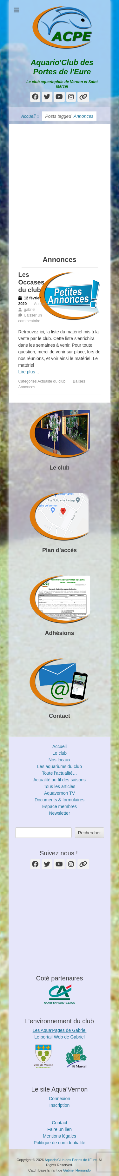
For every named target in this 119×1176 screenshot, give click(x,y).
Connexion (59, 1098)
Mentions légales (59, 1136)
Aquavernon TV (59, 793)
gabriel (30, 309)
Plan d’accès (59, 550)
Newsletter (59, 813)
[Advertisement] (59, 183)
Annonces (26, 387)
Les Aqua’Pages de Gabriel (60, 1030)
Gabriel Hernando (77, 1170)
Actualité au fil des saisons (59, 779)
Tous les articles (60, 786)
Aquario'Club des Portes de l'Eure (62, 67)
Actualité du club (51, 381)
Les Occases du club (31, 282)
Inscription (60, 1105)
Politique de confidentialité (59, 1142)
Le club (59, 467)
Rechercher (89, 832)
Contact (59, 716)
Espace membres (59, 806)
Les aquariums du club (59, 766)
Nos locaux (59, 759)
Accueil (30, 116)
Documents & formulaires (59, 799)
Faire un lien (59, 1129)
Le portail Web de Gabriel (59, 1036)
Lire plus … (29, 371)
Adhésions (59, 633)
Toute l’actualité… (59, 773)
